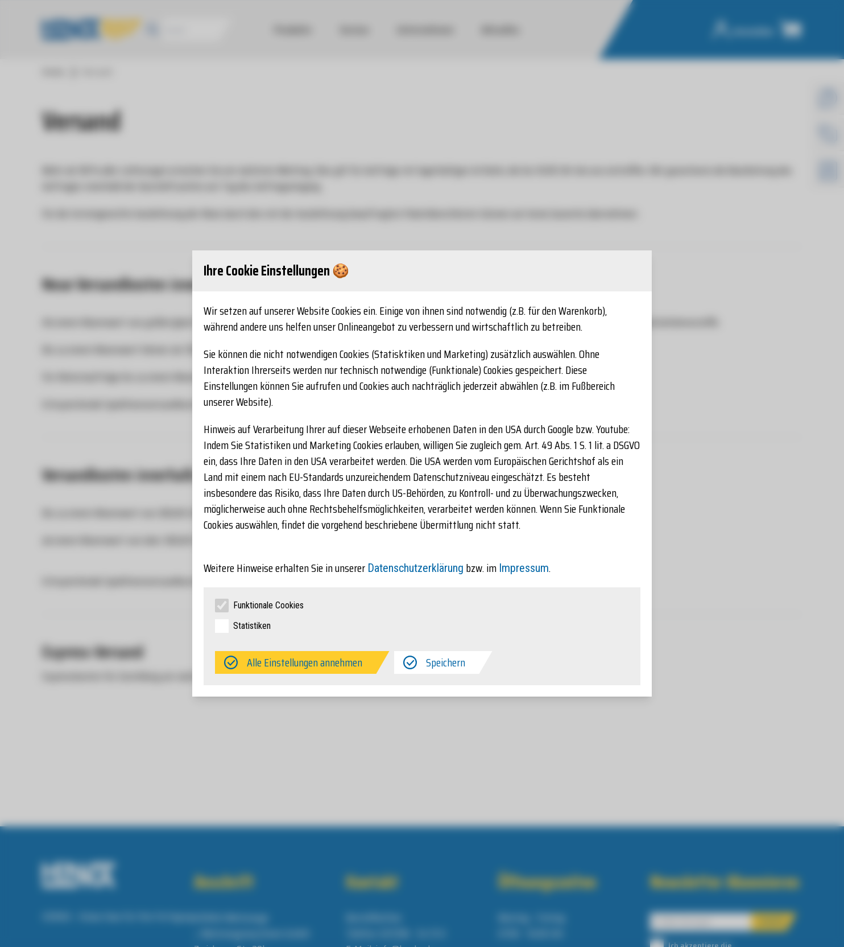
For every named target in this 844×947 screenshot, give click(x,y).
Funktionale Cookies (268, 605)
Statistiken (252, 625)
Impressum (524, 568)
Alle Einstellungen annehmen (304, 662)
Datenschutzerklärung (415, 568)
